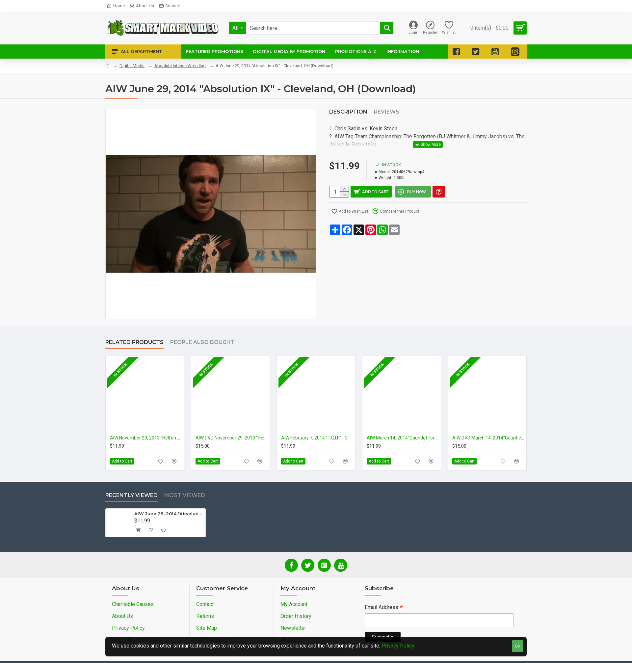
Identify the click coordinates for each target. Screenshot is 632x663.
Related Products (134, 342)
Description (348, 112)
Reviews (386, 112)
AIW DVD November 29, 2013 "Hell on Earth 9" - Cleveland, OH (232, 437)
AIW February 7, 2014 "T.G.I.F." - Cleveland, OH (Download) (317, 437)
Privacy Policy (398, 646)
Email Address (384, 607)
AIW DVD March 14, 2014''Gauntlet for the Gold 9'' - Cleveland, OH (488, 437)
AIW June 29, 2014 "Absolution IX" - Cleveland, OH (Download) (168, 513)
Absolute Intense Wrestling (180, 65)
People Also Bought (202, 342)
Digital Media (132, 65)
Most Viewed (184, 495)
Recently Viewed (131, 495)
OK (517, 646)
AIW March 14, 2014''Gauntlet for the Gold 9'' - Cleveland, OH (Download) (403, 437)
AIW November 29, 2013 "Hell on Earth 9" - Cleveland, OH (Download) (146, 437)
